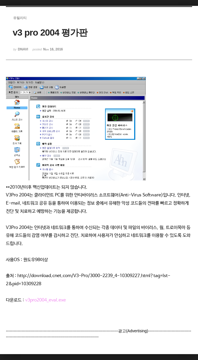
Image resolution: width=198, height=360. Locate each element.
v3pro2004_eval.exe (45, 300)
